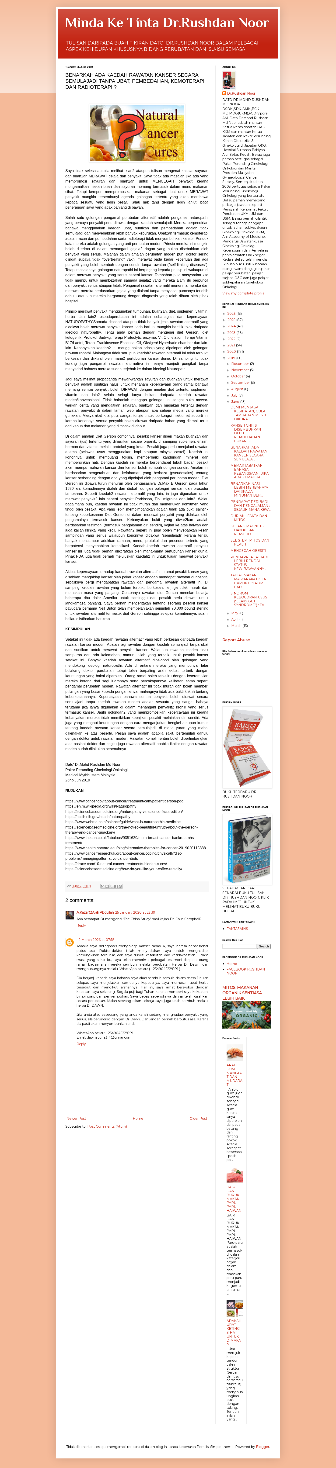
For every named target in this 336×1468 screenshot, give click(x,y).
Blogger (262, 1447)
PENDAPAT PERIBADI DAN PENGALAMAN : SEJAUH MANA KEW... (251, 506)
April (235, 619)
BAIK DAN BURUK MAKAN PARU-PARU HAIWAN (234, 1199)
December (240, 364)
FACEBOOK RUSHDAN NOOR (246, 971)
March (236, 626)
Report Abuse (236, 640)
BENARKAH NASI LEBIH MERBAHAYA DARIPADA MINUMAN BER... (249, 489)
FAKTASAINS (237, 929)
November (240, 370)
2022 (232, 339)
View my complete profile (243, 293)
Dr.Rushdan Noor (241, 93)
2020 (232, 351)
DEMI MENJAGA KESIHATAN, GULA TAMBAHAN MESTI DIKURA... (248, 413)
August (237, 389)
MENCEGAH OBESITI (248, 551)
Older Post (198, 1118)
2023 (232, 333)
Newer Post (76, 1118)
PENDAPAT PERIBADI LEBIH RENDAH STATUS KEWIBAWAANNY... (249, 563)
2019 (232, 358)
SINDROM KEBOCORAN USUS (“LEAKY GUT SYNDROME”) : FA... (249, 599)
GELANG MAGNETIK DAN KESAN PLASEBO (248, 530)
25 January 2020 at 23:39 (135, 912)
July (234, 395)
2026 (232, 313)
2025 (232, 320)
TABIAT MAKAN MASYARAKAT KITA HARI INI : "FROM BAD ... (248, 581)
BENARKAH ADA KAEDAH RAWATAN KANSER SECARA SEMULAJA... (249, 453)
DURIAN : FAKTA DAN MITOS (249, 518)
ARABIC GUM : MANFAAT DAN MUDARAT (234, 1075)
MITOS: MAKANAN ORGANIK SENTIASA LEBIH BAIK (242, 993)
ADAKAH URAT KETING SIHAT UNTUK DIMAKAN (234, 1333)
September (241, 382)
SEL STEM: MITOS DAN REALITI (250, 542)
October (238, 376)
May (235, 613)
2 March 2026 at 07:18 (97, 940)
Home (138, 1118)
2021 (232, 345)
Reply (81, 925)
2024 (232, 326)
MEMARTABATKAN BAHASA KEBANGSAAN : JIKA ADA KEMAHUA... (250, 471)
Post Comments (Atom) (107, 1126)
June (235, 402)
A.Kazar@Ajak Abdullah (95, 912)
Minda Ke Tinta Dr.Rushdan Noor (167, 22)
